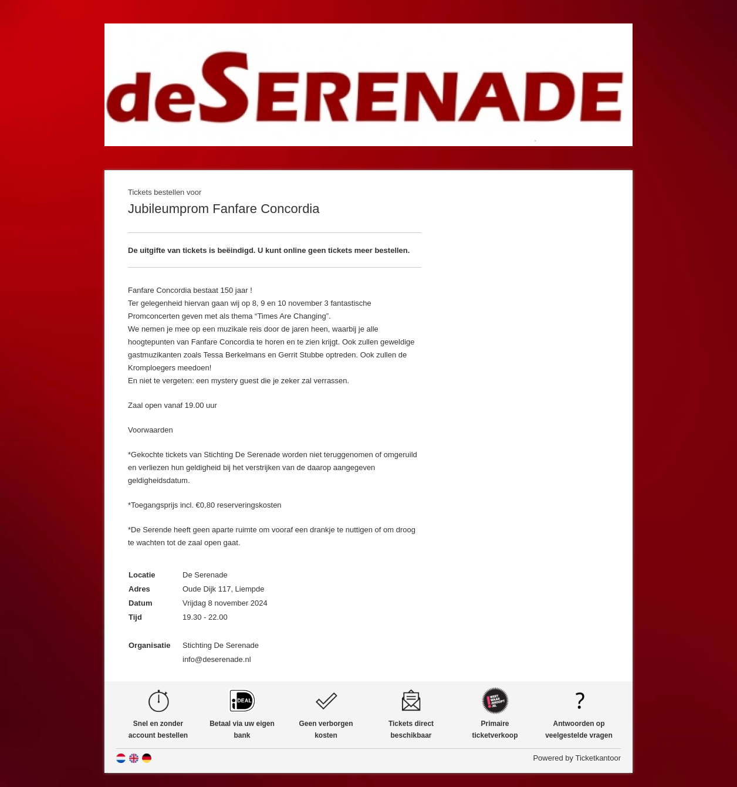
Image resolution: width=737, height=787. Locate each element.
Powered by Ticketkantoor (577, 758)
